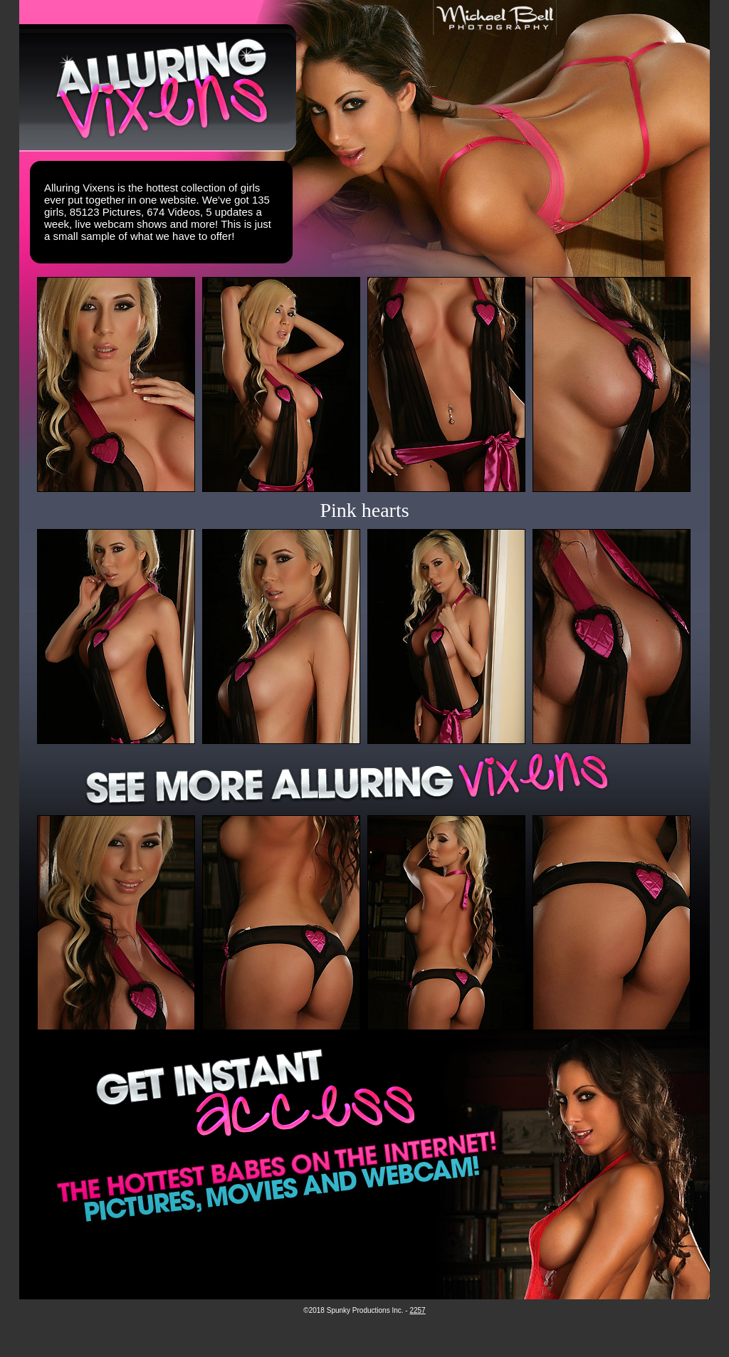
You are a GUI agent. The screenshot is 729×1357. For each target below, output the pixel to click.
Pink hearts (364, 510)
